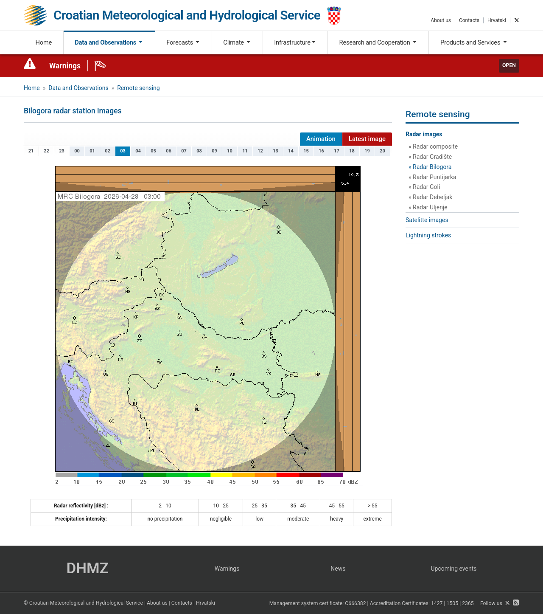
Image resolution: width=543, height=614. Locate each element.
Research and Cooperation (378, 42)
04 (138, 151)
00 (77, 151)
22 (46, 151)
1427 (437, 603)
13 (275, 151)
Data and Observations (109, 42)
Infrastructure (295, 42)
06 (168, 151)
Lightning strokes (428, 235)
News (337, 568)
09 (214, 151)
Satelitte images (427, 220)
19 (367, 151)
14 (291, 151)
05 (153, 151)
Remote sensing (138, 87)
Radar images (424, 134)
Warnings (65, 66)
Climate (237, 42)
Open (509, 65)
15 (306, 151)
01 (92, 151)
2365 (468, 603)
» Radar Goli (424, 186)
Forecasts (183, 42)
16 (321, 151)
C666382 (355, 603)
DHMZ (87, 568)
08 (199, 151)
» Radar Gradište (430, 156)
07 (184, 151)
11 (245, 151)
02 (107, 151)
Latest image (367, 139)
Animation (321, 139)
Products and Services (474, 42)
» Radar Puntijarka (432, 177)
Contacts (469, 20)
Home (44, 42)
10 (229, 151)
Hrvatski (496, 20)
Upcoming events (454, 568)
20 (382, 151)
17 (336, 151)
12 (260, 151)
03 (123, 151)
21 (31, 151)
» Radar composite (433, 146)
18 (352, 151)
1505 (453, 603)
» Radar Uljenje (428, 207)
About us (441, 20)
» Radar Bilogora (430, 166)
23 (61, 151)
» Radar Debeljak (430, 197)
